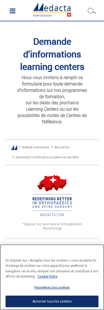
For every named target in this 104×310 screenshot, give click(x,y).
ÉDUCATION (62, 147)
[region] (52, 277)
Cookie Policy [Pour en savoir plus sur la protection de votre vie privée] (47, 276)
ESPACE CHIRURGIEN (35, 147)
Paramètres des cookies (52, 287)
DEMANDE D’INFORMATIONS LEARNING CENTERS (47, 157)
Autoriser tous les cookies (51, 301)
